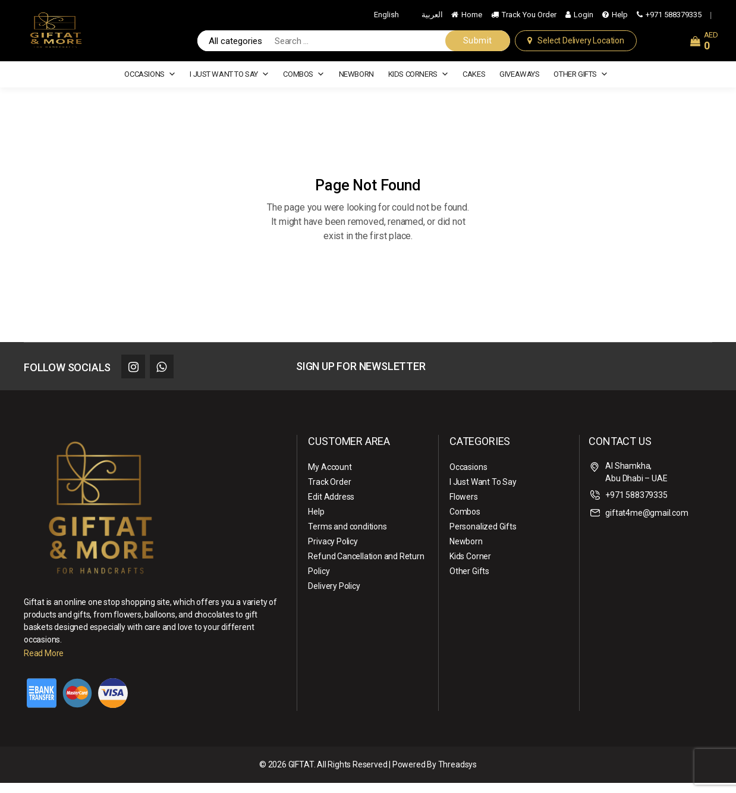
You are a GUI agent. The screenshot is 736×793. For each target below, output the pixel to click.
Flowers (463, 507)
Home (471, 19)
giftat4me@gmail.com (646, 523)
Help (620, 19)
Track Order (329, 492)
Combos (303, 84)
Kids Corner (470, 566)
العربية (432, 19)
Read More (44, 663)
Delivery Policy (334, 596)
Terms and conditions (347, 536)
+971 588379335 (674, 19)
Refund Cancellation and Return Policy (366, 574)
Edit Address (331, 507)
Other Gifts (580, 84)
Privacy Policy (332, 551)
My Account (329, 477)
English (386, 19)
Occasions (149, 84)
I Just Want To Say (229, 84)
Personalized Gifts (483, 536)
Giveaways (519, 84)
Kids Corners (418, 84)
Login (583, 19)
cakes (474, 84)
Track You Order (529, 19)
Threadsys (457, 774)
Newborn (356, 84)
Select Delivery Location (580, 46)
